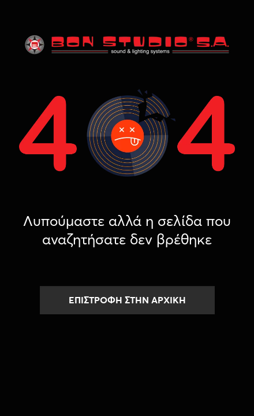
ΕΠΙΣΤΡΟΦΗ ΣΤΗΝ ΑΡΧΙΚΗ (127, 300)
